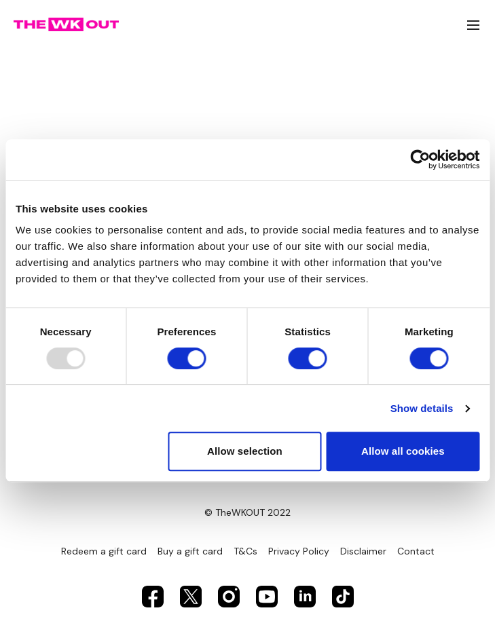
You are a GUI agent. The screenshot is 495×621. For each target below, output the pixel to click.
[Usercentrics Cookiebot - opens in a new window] (420, 159)
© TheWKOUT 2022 (247, 512)
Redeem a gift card (104, 551)
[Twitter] (191, 596)
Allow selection (244, 451)
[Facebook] (153, 596)
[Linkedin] (305, 596)
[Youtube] (267, 596)
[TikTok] (343, 596)
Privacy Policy (298, 551)
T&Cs (245, 551)
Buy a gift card (190, 551)
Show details (422, 408)
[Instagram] (229, 596)
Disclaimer (363, 551)
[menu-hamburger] (473, 24)
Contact (416, 551)
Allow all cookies (403, 451)
